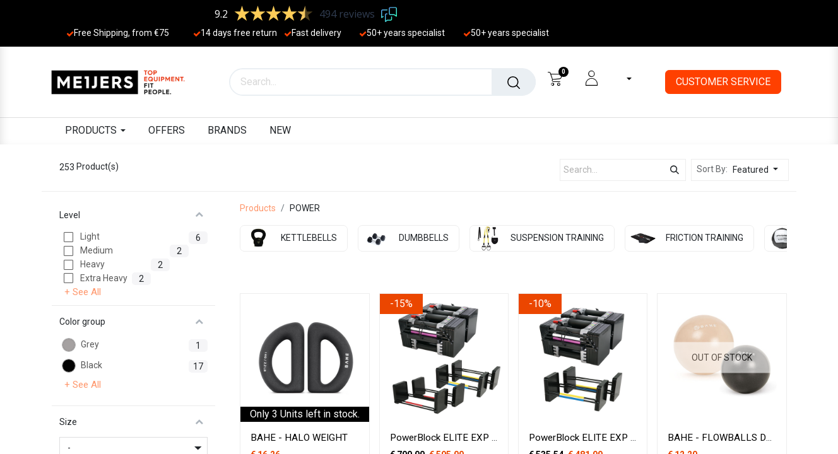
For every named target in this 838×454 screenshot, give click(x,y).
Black (91, 365)
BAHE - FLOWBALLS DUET (725, 437)
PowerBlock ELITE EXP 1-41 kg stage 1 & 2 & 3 (491, 437)
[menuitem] (166, 131)
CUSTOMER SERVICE (723, 82)
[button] (758, 170)
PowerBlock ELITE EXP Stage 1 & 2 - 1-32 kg (625, 437)
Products (258, 208)
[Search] (514, 82)
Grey (90, 344)
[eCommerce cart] (555, 78)
